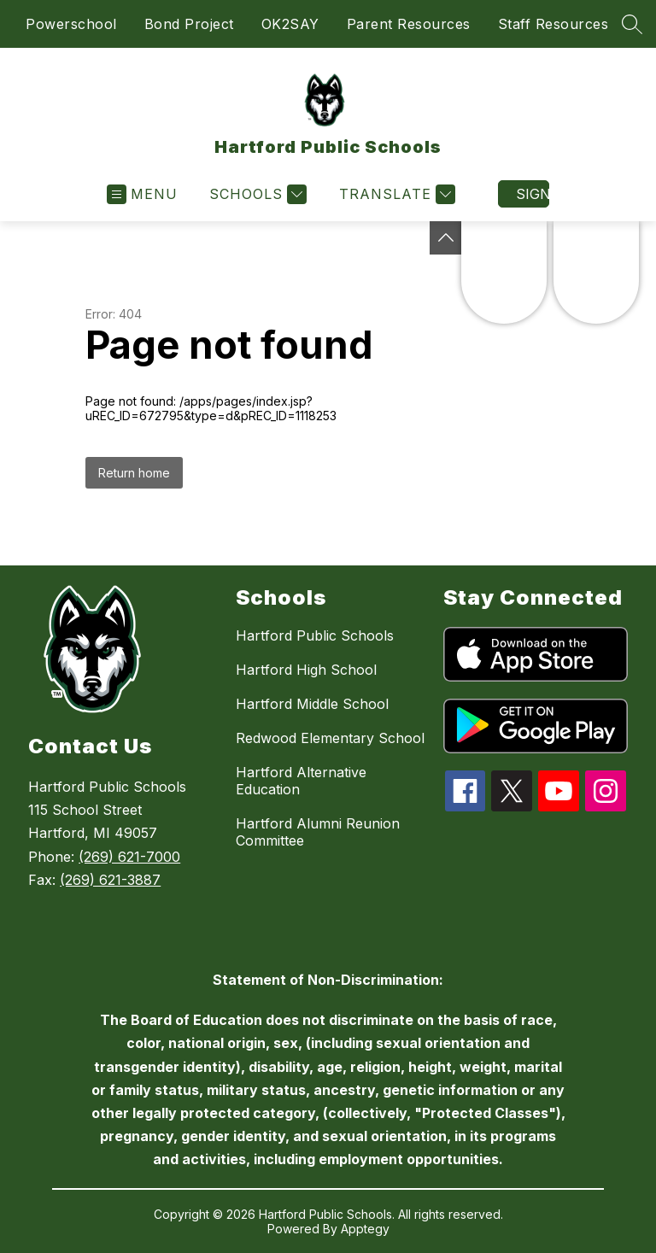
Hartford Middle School (312, 703)
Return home (134, 472)
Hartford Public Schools (315, 635)
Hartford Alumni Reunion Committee (318, 832)
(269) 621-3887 (110, 879)
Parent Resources (409, 23)
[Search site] (632, 24)
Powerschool (71, 23)
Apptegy (365, 1228)
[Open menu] (142, 194)
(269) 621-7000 (129, 856)
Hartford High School (306, 669)
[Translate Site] (395, 194)
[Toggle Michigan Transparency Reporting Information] (446, 238)
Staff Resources (553, 23)
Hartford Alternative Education (301, 781)
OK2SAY (290, 23)
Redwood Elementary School (330, 738)
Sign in (532, 193)
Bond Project (189, 23)
